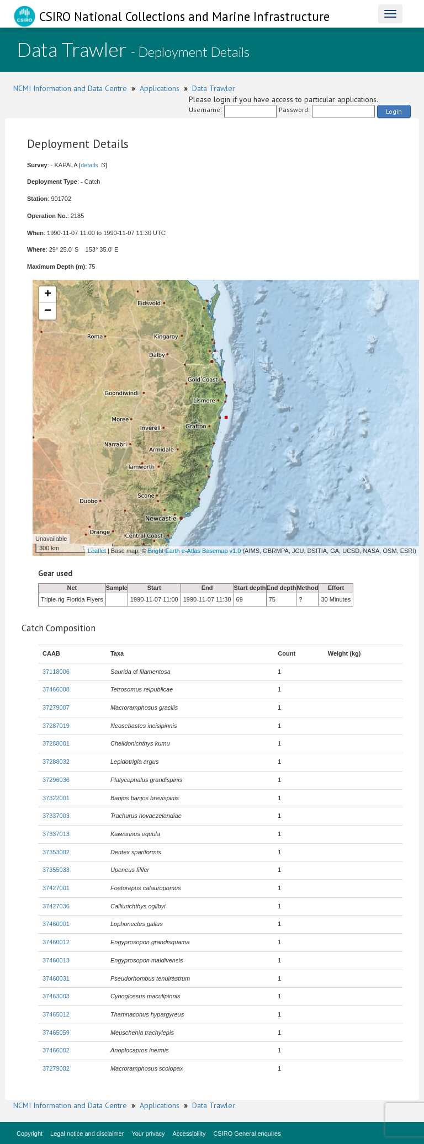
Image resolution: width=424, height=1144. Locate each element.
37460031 (56, 978)
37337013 (56, 834)
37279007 (56, 707)
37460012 (56, 942)
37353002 (56, 852)
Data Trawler (213, 88)
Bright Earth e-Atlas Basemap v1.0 (194, 550)
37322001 (56, 798)
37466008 (56, 689)
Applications (159, 88)
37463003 (56, 996)
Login (394, 111)
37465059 (56, 1032)
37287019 (56, 725)
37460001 (56, 923)
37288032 (56, 761)
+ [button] (47, 294)
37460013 (56, 960)
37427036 (56, 906)
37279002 (56, 1068)
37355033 (56, 869)
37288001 (56, 743)
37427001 (56, 888)
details (89, 165)
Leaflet (97, 550)
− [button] (47, 311)
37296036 (56, 779)
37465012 (56, 1014)
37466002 (56, 1050)
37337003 (56, 815)
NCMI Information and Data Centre (70, 88)
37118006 (56, 671)
